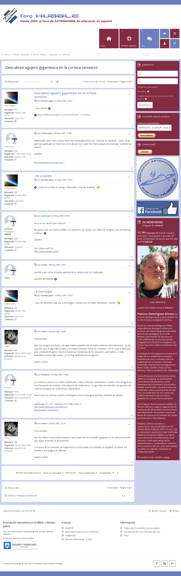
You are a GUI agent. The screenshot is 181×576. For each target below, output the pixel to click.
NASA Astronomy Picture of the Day (81, 531)
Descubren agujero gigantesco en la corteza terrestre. (52, 67)
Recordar (143, 91)
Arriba (176, 511)
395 (15, 109)
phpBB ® (19, 563)
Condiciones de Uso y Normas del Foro (142, 531)
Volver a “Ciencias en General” (22, 495)
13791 (16, 391)
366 (15, 350)
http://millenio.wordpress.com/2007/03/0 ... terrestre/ (63, 114)
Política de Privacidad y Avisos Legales (142, 528)
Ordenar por (81, 472)
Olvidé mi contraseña (147, 87)
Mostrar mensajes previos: (40, 472)
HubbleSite (70, 535)
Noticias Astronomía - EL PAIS (78, 539)
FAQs (126, 535)
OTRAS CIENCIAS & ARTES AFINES (29, 54)
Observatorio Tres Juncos (46, 410)
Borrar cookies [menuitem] (159, 511)
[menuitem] (164, 33)
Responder (13, 82)
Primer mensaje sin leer (94, 81)
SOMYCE (69, 528)
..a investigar (43, 291)
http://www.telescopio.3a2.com (48, 162)
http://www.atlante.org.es (46, 251)
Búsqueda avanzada (57, 82)
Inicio (7, 54)
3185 (16, 151)
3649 (16, 238)
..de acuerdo (43, 176)
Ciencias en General (60, 54)
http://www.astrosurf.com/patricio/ (50, 406)
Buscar (51, 82)
